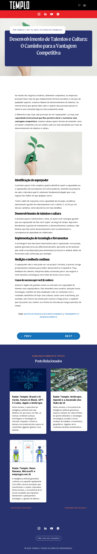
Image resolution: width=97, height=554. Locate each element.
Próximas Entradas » (76, 508)
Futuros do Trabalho (51, 30)
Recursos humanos (53, 314)
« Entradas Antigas (20, 508)
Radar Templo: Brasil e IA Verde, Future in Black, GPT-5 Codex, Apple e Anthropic (28, 399)
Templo (21, 30)
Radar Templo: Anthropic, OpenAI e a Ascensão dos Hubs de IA (67, 399)
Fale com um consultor (48, 538)
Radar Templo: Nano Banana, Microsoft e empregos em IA (23, 471)
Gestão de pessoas (33, 314)
